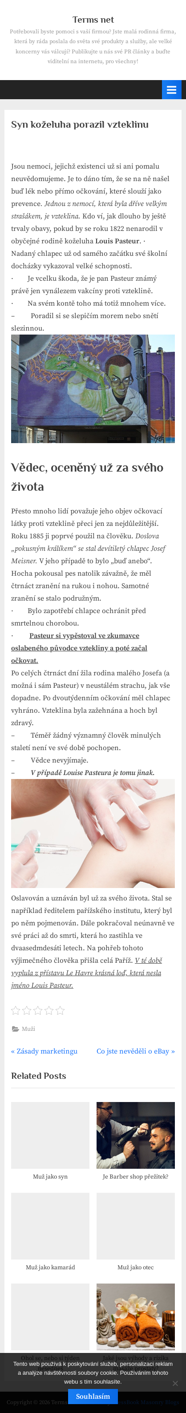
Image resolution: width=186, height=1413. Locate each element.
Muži (28, 1029)
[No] (174, 1383)
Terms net (93, 19)
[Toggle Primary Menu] (172, 89)
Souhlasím (93, 1396)
